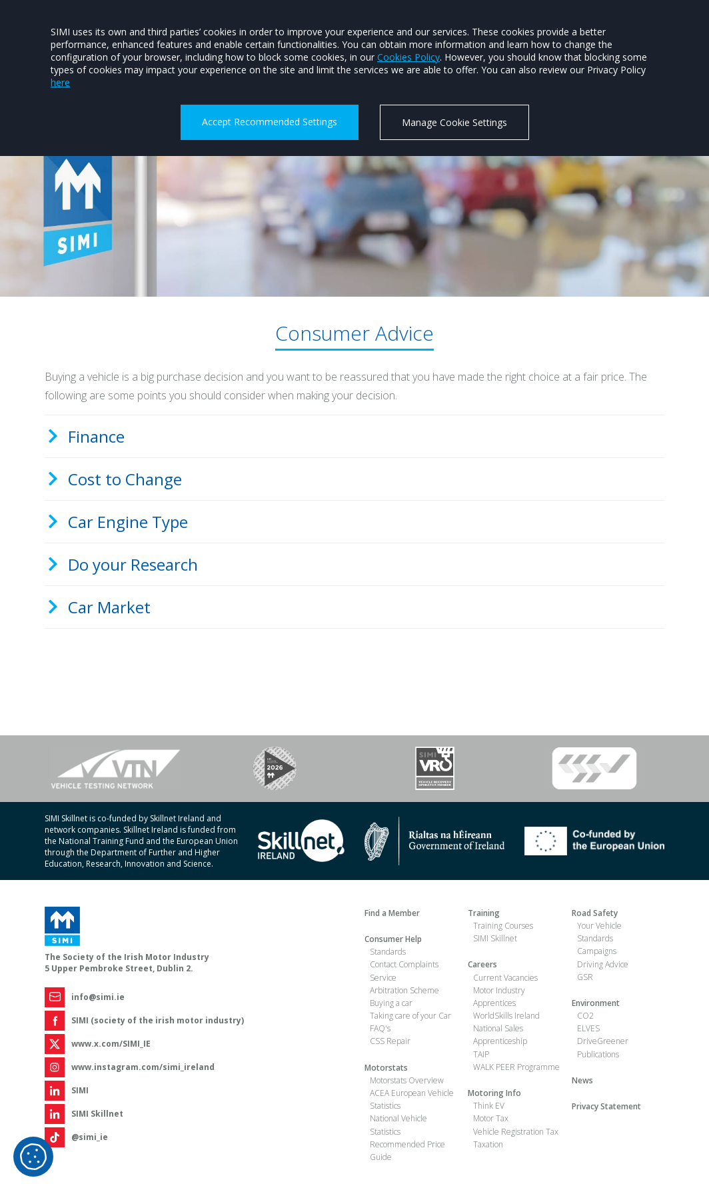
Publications (598, 1054)
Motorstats (386, 1067)
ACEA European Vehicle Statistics (412, 1099)
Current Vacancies (505, 977)
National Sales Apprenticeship (500, 1035)
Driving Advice (602, 964)
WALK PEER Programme (516, 1067)
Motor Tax (490, 1118)
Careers (482, 964)
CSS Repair (390, 1041)
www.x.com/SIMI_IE (111, 1043)
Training (484, 913)
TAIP (481, 1054)
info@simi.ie (98, 997)
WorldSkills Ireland (506, 1015)
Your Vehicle (599, 925)
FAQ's (380, 1028)
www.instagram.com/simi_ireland (143, 1067)
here (60, 82)
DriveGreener (602, 1041)
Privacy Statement (606, 1106)
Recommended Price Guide (407, 1151)
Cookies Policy (408, 57)
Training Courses (503, 925)
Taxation (488, 1144)
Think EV (488, 1105)
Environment (596, 1003)
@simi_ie (89, 1137)
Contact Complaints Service (404, 971)
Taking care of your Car (410, 1015)
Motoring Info (494, 1093)
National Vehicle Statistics (398, 1125)
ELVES (588, 1028)
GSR (585, 977)
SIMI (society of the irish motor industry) (157, 1020)
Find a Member (392, 913)
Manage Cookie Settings (454, 122)
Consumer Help (393, 939)
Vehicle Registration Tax (515, 1131)
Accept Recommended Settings (269, 121)
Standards (388, 951)
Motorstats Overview (407, 1080)
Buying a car (391, 1003)
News (582, 1080)
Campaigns (596, 951)
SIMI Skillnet (97, 1113)
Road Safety (595, 913)
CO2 (585, 1015)
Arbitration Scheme (404, 990)
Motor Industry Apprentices (499, 997)
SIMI (80, 1090)
